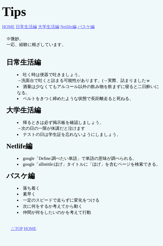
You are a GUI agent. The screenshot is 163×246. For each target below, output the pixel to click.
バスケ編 (86, 26)
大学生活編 (48, 26)
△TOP (17, 228)
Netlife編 (68, 26)
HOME (8, 26)
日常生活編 (26, 26)
